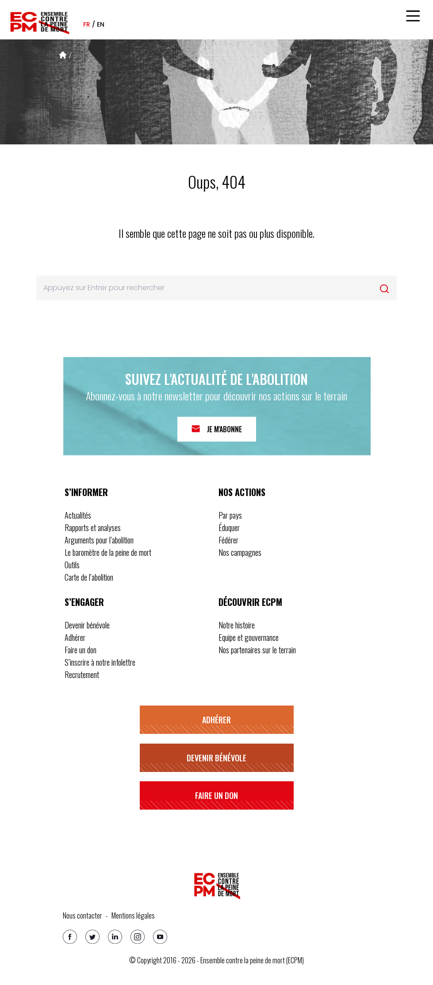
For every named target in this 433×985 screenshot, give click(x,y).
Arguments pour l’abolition (99, 540)
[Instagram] (137, 937)
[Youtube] (160, 937)
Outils (72, 564)
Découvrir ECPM (250, 602)
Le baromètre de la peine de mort (108, 552)
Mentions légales (133, 915)
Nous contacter (82, 915)
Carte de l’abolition (89, 577)
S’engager (84, 602)
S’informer (86, 492)
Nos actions (241, 492)
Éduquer (229, 527)
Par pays (230, 515)
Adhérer (75, 637)
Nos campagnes (239, 552)
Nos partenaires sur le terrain (257, 649)
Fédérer (228, 540)
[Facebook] (70, 937)
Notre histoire (236, 625)
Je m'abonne (224, 429)
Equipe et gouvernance (248, 637)
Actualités (78, 515)
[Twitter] (92, 937)
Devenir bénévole (87, 625)
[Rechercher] (384, 289)
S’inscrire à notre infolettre (100, 662)
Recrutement (82, 674)
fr (86, 24)
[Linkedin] (115, 937)
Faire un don (80, 649)
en (100, 24)
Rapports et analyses (93, 527)
